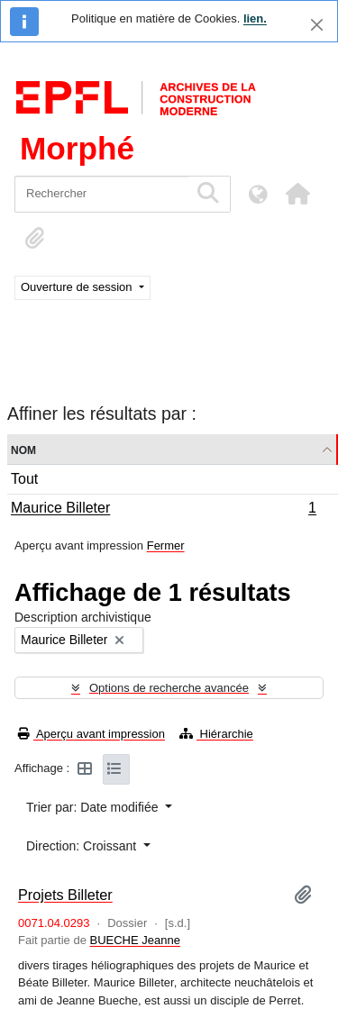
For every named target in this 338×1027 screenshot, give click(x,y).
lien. (255, 18)
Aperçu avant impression (91, 734)
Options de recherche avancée (169, 688)
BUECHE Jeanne (135, 940)
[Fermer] (317, 25)
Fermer (166, 545)
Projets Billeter (65, 894)
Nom (23, 449)
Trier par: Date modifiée (93, 807)
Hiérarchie (216, 734)
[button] (297, 194)
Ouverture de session (78, 287)
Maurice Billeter (163, 510)
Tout (24, 478)
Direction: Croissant (83, 846)
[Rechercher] (101, 194)
